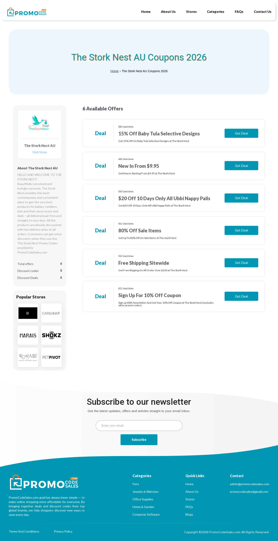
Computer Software (146, 514)
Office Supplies (142, 499)
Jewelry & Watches (145, 491)
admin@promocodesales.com (249, 484)
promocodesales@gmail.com (249, 491)
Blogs (189, 514)
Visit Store (39, 152)
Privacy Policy (63, 531)
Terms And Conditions (24, 531)
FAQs (189, 507)
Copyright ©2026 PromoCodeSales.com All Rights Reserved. (226, 532)
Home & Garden (143, 507)
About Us (192, 491)
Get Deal (241, 133)
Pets (135, 484)
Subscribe (139, 439)
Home (115, 71)
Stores (190, 499)
